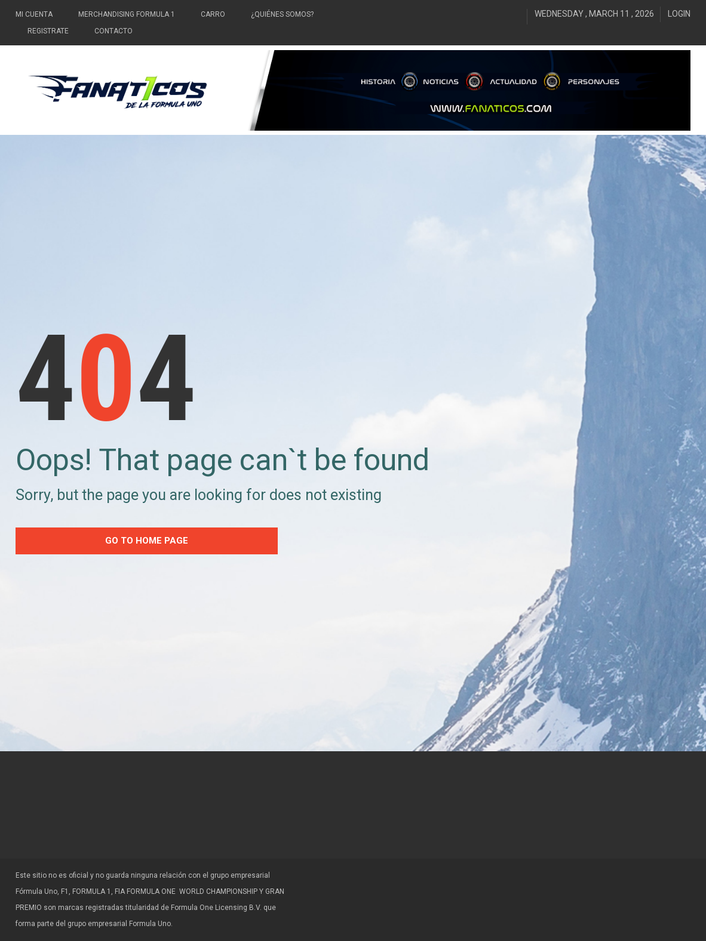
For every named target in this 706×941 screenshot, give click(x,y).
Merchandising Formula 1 (126, 14)
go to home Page (146, 540)
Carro (213, 14)
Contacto (113, 31)
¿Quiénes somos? (282, 14)
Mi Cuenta (34, 14)
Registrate (48, 31)
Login (679, 13)
